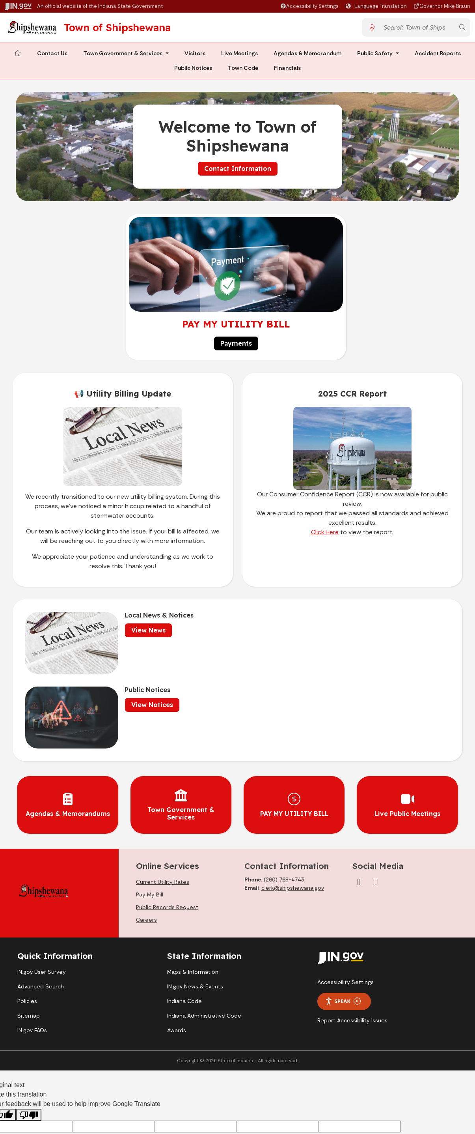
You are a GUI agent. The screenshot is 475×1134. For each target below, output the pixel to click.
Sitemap (28, 917)
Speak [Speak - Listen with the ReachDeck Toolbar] (343, 903)
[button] (309, 6)
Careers (146, 821)
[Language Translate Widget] (377, 6)
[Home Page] (17, 56)
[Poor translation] (28, 1016)
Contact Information (237, 171)
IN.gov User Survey (41, 873)
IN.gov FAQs (32, 932)
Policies (27, 902)
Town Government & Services (122, 56)
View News (126, 633)
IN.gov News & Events (195, 888)
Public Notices (193, 71)
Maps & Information (192, 873)
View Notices (342, 633)
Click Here (325, 535)
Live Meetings (239, 56)
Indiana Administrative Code (204, 917)
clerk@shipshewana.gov (292, 789)
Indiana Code (184, 902)
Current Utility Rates (162, 783)
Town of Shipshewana (126, 28)
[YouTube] (376, 783)
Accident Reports (438, 56)
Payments (236, 346)
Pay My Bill (149, 796)
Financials (287, 71)
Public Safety (375, 56)
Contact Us (52, 56)
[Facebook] (358, 783)
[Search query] (417, 29)
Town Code (243, 71)
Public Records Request (167, 808)
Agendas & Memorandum (307, 56)
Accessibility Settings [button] (345, 883)
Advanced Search (40, 888)
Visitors (194, 56)
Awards (176, 932)
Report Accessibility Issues (352, 921)
